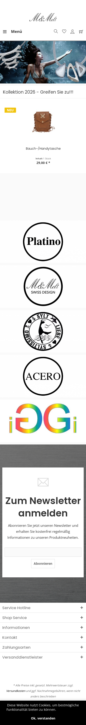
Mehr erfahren (68, 709)
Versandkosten (15, 691)
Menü (8, 31)
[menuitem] (6, 31)
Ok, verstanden (43, 718)
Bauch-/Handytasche (44, 148)
